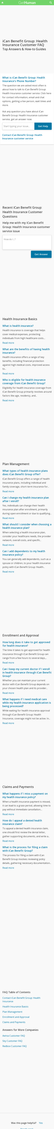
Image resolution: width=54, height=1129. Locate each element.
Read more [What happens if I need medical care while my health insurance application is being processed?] (8, 723)
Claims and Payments (13, 1022)
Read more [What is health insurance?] (8, 342)
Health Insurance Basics (15, 1006)
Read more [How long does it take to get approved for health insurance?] (8, 662)
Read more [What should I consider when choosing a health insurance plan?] (8, 545)
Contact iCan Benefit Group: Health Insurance (21, 999)
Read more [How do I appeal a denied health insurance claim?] (8, 841)
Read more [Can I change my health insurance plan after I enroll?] (8, 518)
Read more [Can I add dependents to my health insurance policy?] (8, 571)
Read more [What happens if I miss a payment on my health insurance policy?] (8, 814)
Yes (41, 1123)
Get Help (43, 126)
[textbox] (18, 126)
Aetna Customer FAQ (13, 1035)
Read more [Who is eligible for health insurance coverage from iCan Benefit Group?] (8, 400)
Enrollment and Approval (15, 1017)
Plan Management (12, 1011)
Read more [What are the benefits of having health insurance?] (8, 373)
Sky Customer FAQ (12, 1041)
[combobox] (18, 126)
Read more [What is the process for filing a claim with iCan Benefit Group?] (8, 867)
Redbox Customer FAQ (14, 1046)
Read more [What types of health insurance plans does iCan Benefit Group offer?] (8, 491)
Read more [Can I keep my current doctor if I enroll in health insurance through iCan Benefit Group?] (8, 693)
